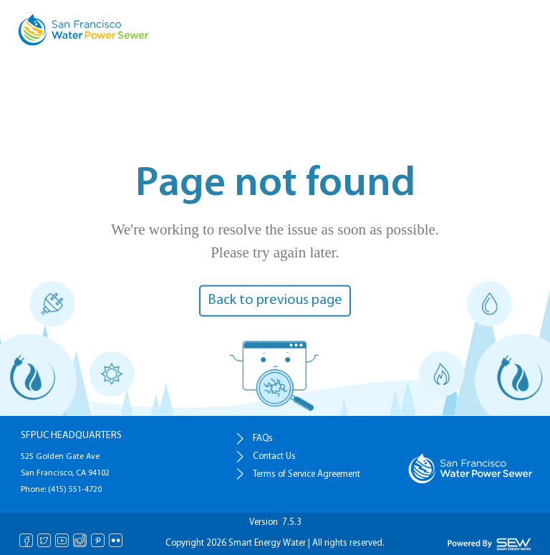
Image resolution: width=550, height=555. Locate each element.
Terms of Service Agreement (306, 474)
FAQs (263, 438)
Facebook (26, 540)
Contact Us (274, 456)
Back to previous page (275, 300)
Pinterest (98, 540)
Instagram (80, 540)
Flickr (115, 540)
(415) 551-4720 (74, 489)
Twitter (44, 540)
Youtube (62, 540)
